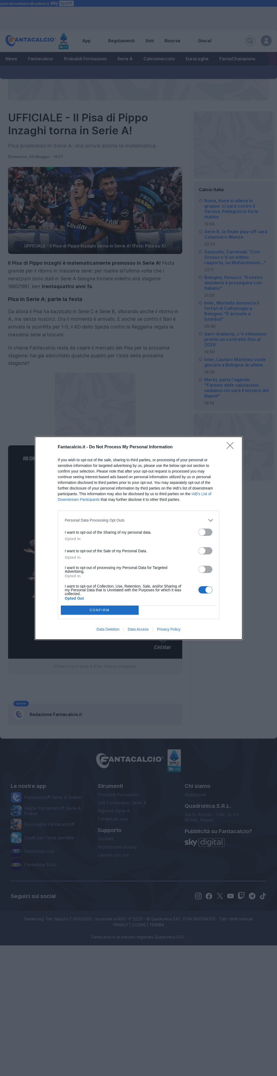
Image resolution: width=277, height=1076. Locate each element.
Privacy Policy (168, 629)
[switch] (205, 532)
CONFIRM (100, 610)
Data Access (138, 629)
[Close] (232, 447)
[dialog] (138, 538)
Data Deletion (108, 629)
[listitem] (138, 520)
